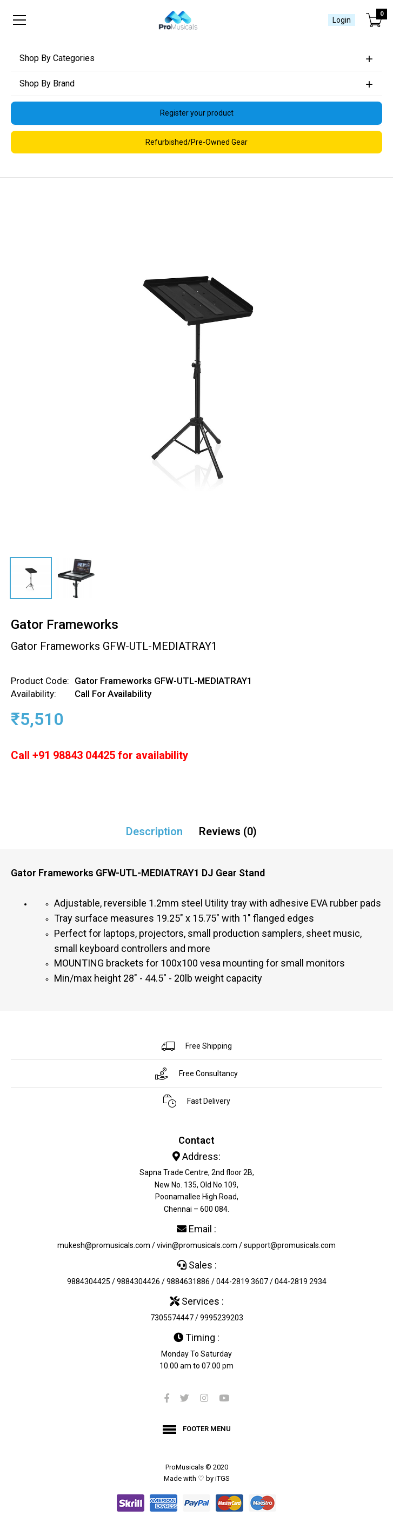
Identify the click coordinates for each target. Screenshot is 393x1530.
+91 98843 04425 (73, 755)
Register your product (197, 113)
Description (154, 831)
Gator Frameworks (64, 624)
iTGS (222, 1478)
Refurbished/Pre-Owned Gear (196, 142)
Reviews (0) (228, 831)
